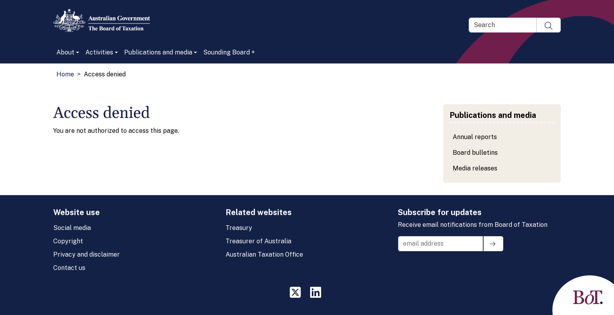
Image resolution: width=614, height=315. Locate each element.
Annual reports (475, 137)
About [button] (65, 52)
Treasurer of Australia (258, 241)
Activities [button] (99, 52)
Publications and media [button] (158, 52)
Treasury (239, 228)
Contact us (69, 268)
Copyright (68, 241)
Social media (72, 228)
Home (65, 74)
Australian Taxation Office (264, 254)
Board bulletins (475, 152)
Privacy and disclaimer (86, 254)
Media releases (475, 168)
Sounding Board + (229, 52)
